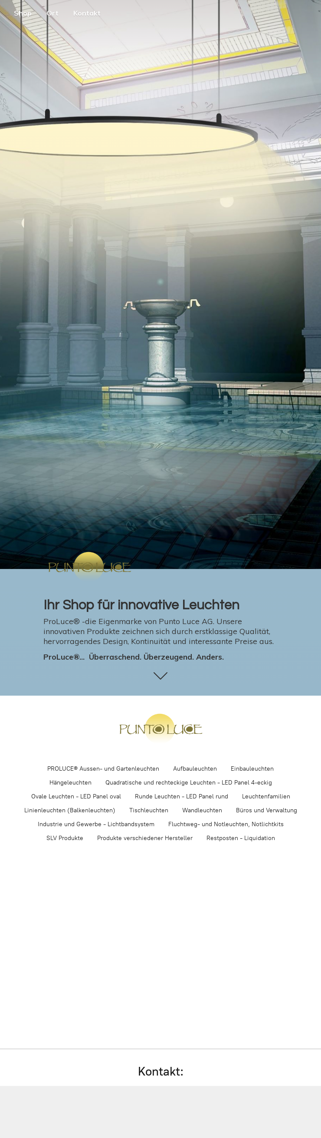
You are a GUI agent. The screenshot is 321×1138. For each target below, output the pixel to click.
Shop (23, 13)
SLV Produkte (64, 838)
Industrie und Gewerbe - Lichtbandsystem (96, 824)
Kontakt (87, 13)
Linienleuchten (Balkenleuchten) (69, 810)
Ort (52, 13)
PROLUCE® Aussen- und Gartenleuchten (103, 768)
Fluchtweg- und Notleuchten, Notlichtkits (226, 824)
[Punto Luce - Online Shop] (160, 729)
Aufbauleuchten (195, 768)
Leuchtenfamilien (266, 796)
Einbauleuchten (252, 768)
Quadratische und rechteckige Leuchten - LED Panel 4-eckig (188, 782)
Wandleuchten (202, 810)
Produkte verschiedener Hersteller (145, 838)
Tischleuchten (148, 810)
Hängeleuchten (70, 782)
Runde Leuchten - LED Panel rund (181, 796)
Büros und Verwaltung (266, 810)
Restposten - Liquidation (240, 838)
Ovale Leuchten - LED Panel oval (76, 796)
